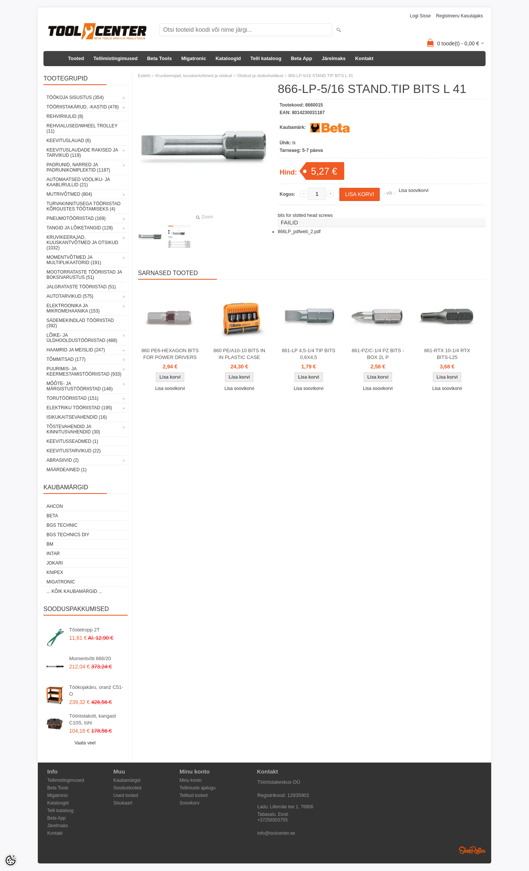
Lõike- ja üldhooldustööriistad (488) (81, 338)
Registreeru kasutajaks (459, 16)
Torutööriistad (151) (72, 398)
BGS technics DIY (67, 534)
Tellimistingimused (115, 58)
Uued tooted (125, 795)
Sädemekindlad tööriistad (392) (80, 323)
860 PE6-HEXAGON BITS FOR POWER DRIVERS (170, 354)
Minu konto (190, 780)
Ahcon (54, 506)
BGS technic (61, 525)
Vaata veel (85, 743)
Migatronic (193, 58)
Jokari (54, 563)
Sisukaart (122, 803)
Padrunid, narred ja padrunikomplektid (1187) (78, 167)
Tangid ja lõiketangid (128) (79, 228)
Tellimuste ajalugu (197, 788)
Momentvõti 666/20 (90, 658)
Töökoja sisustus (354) (75, 97)
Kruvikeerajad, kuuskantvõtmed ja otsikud (193, 75)
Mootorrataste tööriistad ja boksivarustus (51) (84, 274)
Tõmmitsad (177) (65, 359)
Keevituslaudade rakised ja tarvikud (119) (82, 152)
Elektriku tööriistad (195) (79, 407)
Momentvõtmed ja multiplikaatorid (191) (73, 260)
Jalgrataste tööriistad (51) (81, 286)
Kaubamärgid (126, 780)
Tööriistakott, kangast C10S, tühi (92, 719)
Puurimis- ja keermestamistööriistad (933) (83, 371)
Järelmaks (334, 58)
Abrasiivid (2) (62, 460)
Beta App (301, 58)
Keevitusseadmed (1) (72, 441)
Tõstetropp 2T (84, 630)
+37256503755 (272, 820)
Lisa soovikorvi (413, 190)
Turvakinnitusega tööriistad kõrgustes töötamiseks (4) (83, 206)
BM (49, 544)
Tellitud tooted (193, 795)
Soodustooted (127, 788)
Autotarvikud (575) (69, 296)
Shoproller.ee (472, 850)
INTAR (53, 553)
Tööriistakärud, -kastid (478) (82, 107)
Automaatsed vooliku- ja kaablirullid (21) (78, 182)
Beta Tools (159, 58)
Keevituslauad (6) (68, 140)
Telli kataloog (266, 58)
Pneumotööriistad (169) (75, 218)
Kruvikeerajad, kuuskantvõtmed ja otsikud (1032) (82, 243)
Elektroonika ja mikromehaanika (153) (73, 308)
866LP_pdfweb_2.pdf (299, 231)
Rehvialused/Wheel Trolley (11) (82, 128)
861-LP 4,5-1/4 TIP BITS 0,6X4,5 (309, 354)
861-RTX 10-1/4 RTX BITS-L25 (447, 354)
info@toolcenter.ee (276, 833)
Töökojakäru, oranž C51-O (96, 690)
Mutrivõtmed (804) (69, 194)
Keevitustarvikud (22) (73, 450)
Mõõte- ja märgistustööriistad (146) (79, 386)
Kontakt (364, 58)
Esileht (144, 75)
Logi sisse (420, 16)
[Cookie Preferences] (10, 860)
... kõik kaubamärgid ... (74, 591)
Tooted (76, 58)
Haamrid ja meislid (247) (75, 350)
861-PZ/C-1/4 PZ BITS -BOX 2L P (378, 354)
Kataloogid (228, 58)
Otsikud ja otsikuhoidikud (260, 75)
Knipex (54, 572)
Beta (52, 515)
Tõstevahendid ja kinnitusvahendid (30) (73, 429)
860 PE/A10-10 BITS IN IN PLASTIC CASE (239, 354)
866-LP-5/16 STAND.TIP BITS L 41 (320, 75)
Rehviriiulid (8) (64, 116)
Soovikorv (189, 803)
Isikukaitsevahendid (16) (76, 417)
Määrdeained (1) (66, 469)
